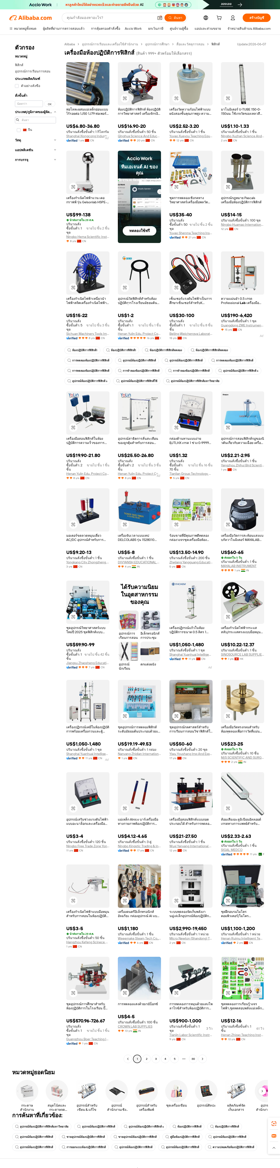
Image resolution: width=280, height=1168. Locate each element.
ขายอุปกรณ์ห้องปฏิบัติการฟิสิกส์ (83, 1137)
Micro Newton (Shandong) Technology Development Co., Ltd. (191, 938)
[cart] (220, 18)
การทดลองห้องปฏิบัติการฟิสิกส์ (88, 360)
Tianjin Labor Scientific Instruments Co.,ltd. (191, 1035)
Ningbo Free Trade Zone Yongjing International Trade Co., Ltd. (87, 846)
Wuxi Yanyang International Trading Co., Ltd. (191, 846)
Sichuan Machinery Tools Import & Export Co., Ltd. (87, 334)
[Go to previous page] (128, 1059)
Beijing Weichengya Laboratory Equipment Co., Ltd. (191, 334)
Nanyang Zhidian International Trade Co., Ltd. (139, 754)
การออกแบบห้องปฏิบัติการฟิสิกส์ (84, 1147)
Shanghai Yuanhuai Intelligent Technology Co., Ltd (191, 654)
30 (193, 1059)
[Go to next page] (202, 1059)
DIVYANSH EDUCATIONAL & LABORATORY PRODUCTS (139, 562)
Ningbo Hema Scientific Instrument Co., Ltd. (87, 237)
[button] (160, 18)
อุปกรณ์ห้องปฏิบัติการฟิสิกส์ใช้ (136, 381)
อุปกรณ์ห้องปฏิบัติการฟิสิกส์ (137, 360)
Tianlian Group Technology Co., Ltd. (191, 473)
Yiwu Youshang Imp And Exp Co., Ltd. (191, 754)
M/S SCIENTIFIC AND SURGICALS (242, 757)
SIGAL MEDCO (231, 850)
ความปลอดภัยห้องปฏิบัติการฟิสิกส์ (231, 1147)
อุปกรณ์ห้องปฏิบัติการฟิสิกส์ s (238, 371)
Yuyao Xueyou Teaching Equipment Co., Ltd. (191, 136)
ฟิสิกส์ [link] (215, 44)
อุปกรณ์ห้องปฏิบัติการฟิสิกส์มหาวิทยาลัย (192, 381)
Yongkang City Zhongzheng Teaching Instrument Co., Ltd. (87, 562)
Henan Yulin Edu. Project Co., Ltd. (139, 334)
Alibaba (69, 44)
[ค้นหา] (175, 17)
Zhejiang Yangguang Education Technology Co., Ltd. (191, 562)
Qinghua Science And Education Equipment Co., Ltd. (139, 136)
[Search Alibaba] (110, 17)
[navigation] (35, 552)
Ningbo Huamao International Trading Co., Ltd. (242, 224)
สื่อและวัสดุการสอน (190, 44)
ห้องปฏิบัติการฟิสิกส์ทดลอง (163, 350)
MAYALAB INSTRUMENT (238, 566)
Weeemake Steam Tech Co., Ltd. (139, 938)
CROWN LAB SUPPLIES (135, 1026)
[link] (274, 1124)
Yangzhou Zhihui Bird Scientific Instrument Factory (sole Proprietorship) (242, 465)
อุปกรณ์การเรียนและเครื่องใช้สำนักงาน (110, 44)
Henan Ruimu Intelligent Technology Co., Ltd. (242, 938)
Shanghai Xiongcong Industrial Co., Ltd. (87, 136)
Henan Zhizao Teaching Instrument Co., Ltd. (242, 1035)
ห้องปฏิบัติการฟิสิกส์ (187, 1127)
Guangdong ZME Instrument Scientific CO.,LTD (242, 325)
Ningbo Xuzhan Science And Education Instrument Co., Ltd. (242, 136)
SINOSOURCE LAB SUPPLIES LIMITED (242, 654)
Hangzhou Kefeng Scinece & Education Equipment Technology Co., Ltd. (87, 942)
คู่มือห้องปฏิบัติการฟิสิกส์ (182, 1137)
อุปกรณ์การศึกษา (157, 44)
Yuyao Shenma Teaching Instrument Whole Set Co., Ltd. (191, 233)
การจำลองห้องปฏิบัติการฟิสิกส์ (138, 371)
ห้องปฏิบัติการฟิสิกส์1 (82, 350)
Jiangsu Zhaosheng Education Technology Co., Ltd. (87, 663)
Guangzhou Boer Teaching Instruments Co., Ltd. (87, 1039)
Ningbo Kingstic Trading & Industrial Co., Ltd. (139, 846)
